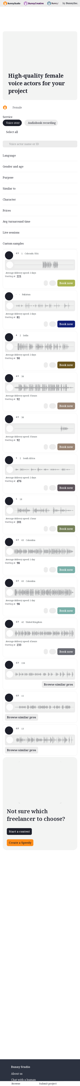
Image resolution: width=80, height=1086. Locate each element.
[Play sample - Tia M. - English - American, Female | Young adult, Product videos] (9, 264)
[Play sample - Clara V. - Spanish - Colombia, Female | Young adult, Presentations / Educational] (9, 592)
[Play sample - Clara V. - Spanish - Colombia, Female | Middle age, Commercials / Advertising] (9, 551)
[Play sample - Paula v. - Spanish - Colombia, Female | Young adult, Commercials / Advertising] (9, 428)
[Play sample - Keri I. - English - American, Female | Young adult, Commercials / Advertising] (9, 674)
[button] (44, 264)
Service (7, 117)
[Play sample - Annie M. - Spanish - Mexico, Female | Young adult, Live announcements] (9, 707)
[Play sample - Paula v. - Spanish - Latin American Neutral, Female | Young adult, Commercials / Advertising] (9, 387)
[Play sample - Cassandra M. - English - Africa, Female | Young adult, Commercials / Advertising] (9, 469)
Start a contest (19, 831)
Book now (66, 283)
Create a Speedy (20, 843)
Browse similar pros (58, 684)
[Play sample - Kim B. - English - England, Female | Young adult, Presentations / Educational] (9, 633)
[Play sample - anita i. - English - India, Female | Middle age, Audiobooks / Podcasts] (9, 346)
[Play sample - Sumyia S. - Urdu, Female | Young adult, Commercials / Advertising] (9, 305)
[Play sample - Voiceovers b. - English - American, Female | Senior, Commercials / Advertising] (9, 740)
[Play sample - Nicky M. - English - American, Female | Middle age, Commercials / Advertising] (9, 510)
